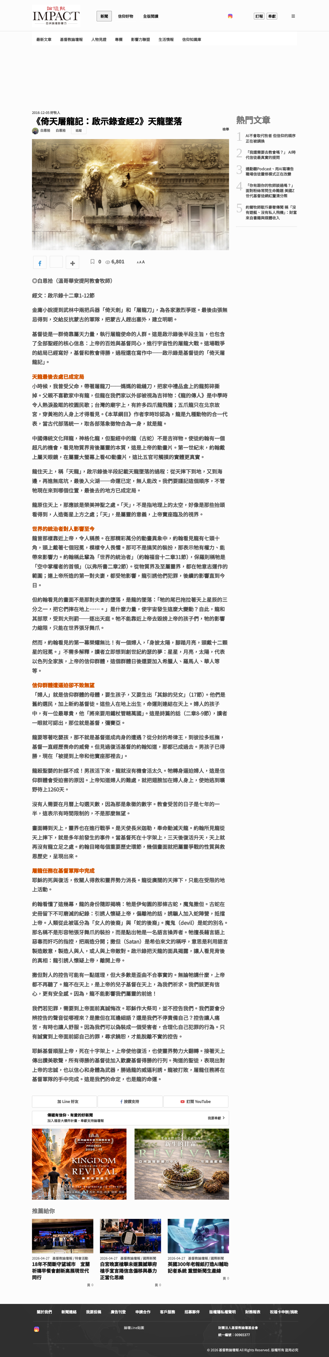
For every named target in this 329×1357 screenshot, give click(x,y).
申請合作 (142, 1312)
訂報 (259, 16)
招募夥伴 (192, 1312)
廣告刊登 (118, 1312)
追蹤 (79, 130)
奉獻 (272, 16)
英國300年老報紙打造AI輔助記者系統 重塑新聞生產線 (198, 1267)
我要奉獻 (217, 1118)
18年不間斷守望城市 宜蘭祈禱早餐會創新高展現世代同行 (61, 1271)
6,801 (114, 261)
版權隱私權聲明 (222, 1312)
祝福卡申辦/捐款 (284, 1312)
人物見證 (98, 39)
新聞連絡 (69, 1312)
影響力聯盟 (140, 39)
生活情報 (166, 39)
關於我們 (44, 1312)
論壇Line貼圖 (134, 1327)
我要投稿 (93, 1312)
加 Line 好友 (64, 1101)
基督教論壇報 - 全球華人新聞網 (56, 16)
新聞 (104, 16)
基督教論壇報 (71, 39)
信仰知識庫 (191, 39)
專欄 (118, 39)
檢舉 (225, 129)
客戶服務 (167, 1312)
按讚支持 (130, 1101)
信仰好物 (125, 16)
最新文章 (43, 39)
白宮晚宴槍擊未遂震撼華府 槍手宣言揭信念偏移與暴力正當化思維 (128, 1271)
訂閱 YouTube (195, 1101)
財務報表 (252, 1312)
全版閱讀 (150, 16)
